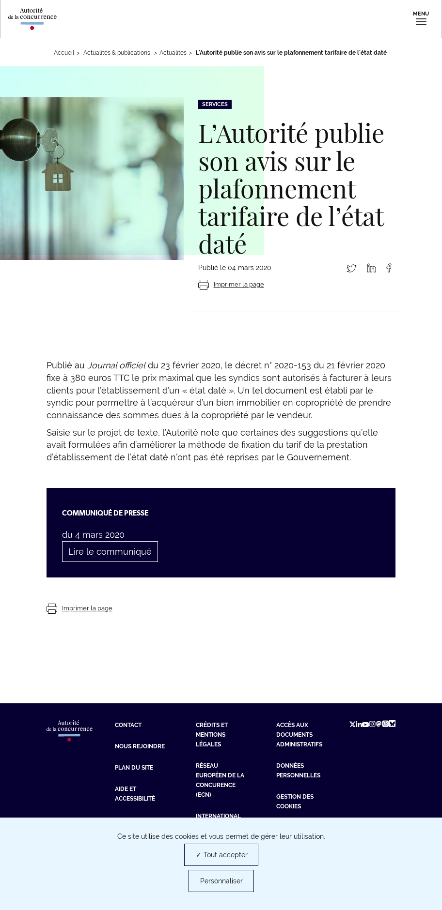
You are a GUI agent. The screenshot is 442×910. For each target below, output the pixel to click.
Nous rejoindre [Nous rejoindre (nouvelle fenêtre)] (140, 746)
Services (215, 104)
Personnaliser (221, 881)
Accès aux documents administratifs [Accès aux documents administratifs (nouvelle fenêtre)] (299, 735)
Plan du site (134, 767)
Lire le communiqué (110, 551)
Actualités (173, 52)
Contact (128, 725)
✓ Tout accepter (222, 855)
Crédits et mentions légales (212, 735)
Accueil (64, 52)
